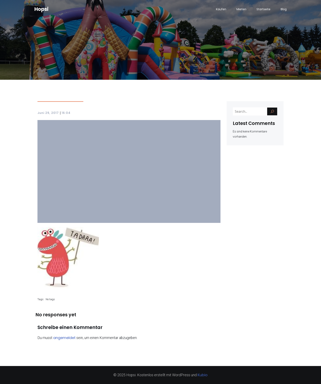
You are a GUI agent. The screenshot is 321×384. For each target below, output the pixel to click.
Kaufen (221, 9)
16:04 (66, 113)
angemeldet (64, 337)
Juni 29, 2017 (48, 113)
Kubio (203, 374)
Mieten (241, 9)
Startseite (263, 9)
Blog (284, 9)
